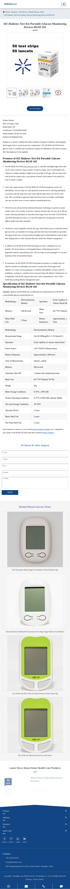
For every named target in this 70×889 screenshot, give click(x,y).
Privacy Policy (38, 879)
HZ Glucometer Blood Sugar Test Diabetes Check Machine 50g (35, 570)
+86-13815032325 (12, 858)
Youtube (24, 842)
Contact (6, 853)
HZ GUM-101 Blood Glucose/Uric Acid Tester (35, 755)
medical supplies (48, 433)
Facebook (4, 842)
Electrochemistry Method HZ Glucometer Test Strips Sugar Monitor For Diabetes (35, 632)
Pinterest (11, 842)
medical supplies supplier (41, 429)
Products (14, 12)
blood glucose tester (30, 166)
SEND (10, 492)
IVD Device (23, 12)
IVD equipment (26, 270)
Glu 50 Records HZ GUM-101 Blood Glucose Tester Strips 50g (35, 693)
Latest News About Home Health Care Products (35, 767)
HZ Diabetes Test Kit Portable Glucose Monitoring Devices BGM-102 (29, 15)
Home (7, 12)
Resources (35, 824)
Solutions (35, 817)
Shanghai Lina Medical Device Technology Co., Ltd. (32, 876)
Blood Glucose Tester (36, 12)
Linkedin (17, 842)
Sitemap (28, 879)
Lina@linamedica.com (13, 862)
